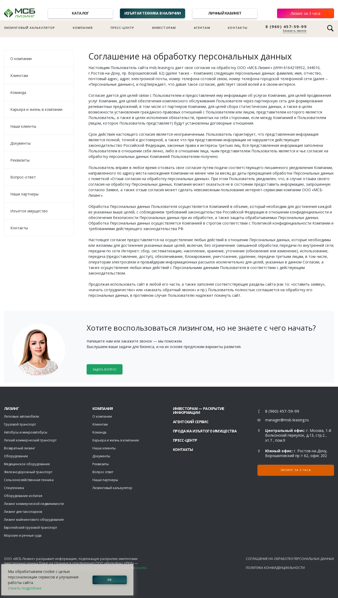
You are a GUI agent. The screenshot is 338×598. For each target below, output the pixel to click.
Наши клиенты (23, 126)
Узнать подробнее (24, 588)
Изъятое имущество (29, 210)
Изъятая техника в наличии (152, 13)
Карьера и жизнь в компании (36, 109)
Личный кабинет (224, 13)
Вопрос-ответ (23, 177)
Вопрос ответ (102, 472)
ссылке (140, 567)
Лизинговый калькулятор (29, 28)
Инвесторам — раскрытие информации (198, 410)
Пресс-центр (122, 28)
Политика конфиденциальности (275, 567)
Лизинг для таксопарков (23, 511)
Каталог (80, 13)
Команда (18, 92)
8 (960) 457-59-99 (286, 27)
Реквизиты (20, 160)
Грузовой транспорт (20, 424)
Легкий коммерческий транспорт (30, 440)
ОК (109, 580)
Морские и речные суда (22, 535)
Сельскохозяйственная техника (29, 480)
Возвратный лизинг (19, 448)
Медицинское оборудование (27, 464)
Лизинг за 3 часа (305, 13)
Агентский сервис (190, 421)
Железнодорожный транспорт (28, 472)
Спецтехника (14, 488)
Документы (20, 143)
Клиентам (19, 75)
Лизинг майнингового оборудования (34, 519)
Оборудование (16, 456)
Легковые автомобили (21, 416)
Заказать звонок (295, 31)
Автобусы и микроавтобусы (25, 432)
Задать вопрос (104, 369)
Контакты (237, 28)
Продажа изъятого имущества (205, 430)
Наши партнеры (24, 194)
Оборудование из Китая (23, 496)
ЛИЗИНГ (11, 408)
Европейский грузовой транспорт (30, 527)
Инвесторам (164, 28)
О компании (21, 58)
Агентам (202, 28)
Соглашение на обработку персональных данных (290, 558)
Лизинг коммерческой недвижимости (34, 503)
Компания (83, 28)
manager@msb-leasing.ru (287, 419)
